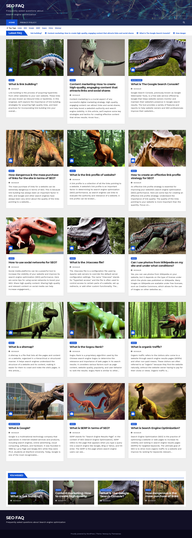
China (51, 28)
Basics (11, 80)
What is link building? (23, 84)
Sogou (44, 28)
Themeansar (116, 534)
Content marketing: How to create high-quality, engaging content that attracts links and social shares (94, 87)
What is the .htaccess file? (87, 262)
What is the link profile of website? (93, 175)
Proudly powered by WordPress (83, 534)
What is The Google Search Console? (155, 84)
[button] (184, 22)
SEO (25, 28)
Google (31, 28)
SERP (38, 28)
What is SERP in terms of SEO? (90, 428)
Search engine (137, 80)
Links (20, 28)
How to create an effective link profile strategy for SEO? (156, 176)
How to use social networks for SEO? (33, 262)
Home (12, 22)
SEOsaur (14, 89)
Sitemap (58, 28)
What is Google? (19, 428)
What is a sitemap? (21, 347)
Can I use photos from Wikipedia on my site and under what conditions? (157, 264)
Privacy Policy (28, 22)
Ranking (73, 343)
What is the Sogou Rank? (86, 347)
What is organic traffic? (146, 347)
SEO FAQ (15, 5)
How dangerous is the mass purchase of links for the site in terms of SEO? (33, 176)
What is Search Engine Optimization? (155, 428)
